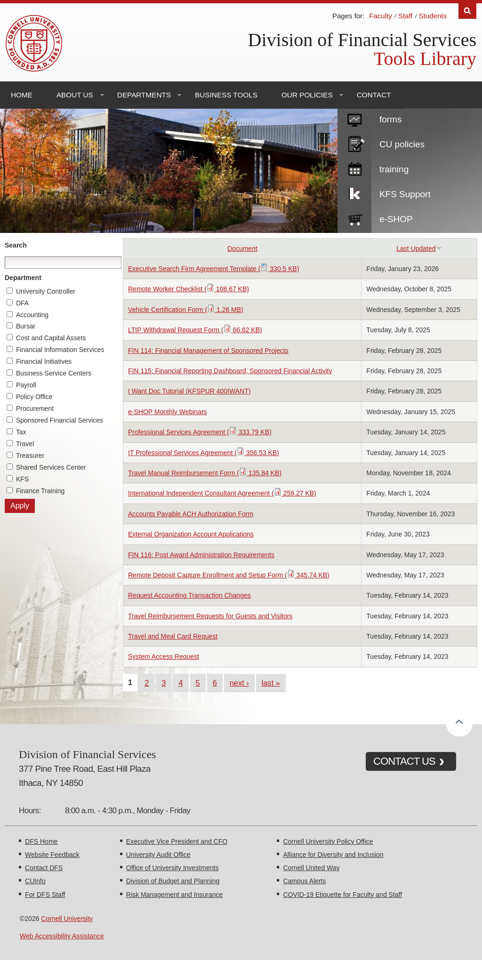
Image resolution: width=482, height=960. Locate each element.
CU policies (402, 144)
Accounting (32, 315)
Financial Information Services (60, 349)
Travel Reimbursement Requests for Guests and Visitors (210, 616)
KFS (22, 479)
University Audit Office (158, 854)
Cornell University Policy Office (328, 841)
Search (16, 245)
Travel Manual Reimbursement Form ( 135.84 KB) (204, 473)
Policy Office (34, 396)
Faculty (380, 16)
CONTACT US (404, 761)
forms (390, 119)
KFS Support (405, 194)
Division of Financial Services (362, 39)
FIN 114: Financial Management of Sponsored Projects (208, 350)
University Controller (45, 291)
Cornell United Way (311, 868)
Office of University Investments (172, 868)
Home (21, 95)
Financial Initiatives (44, 361)
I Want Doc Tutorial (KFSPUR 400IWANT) (189, 391)
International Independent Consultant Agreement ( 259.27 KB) (222, 493)
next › (239, 683)
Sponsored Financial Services (59, 420)
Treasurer (30, 455)
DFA (22, 303)
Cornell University (67, 918)
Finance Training (40, 491)
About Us (74, 95)
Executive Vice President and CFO (176, 841)
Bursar (25, 326)
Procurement (35, 408)
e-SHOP (396, 219)
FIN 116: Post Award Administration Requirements (201, 555)
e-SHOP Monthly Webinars (167, 412)
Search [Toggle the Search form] (467, 11)
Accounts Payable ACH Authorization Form (190, 514)
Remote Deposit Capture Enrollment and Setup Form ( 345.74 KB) (228, 575)
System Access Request (163, 656)
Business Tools (226, 95)
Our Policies (307, 95)
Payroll (26, 385)
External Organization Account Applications (191, 534)
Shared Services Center (51, 467)
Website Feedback (52, 854)
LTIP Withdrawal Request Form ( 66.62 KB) (195, 330)
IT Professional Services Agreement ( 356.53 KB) (203, 452)
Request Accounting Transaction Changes (189, 595)
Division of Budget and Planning (172, 881)
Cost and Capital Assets (51, 338)
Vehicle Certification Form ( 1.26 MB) (185, 309)
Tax (21, 432)
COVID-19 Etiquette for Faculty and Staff (342, 894)
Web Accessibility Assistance (62, 936)
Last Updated (419, 248)
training (394, 169)
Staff (405, 16)
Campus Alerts (304, 881)
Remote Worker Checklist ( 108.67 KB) (188, 289)
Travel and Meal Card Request (172, 636)
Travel (25, 444)
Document (242, 248)
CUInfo (35, 881)
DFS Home (41, 841)
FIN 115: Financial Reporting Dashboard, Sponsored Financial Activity (230, 371)
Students (433, 16)
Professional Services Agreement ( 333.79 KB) (200, 432)
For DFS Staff (45, 894)
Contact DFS (44, 868)
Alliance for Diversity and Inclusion (333, 854)
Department (23, 277)
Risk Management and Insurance (174, 894)
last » (271, 683)
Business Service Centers (53, 373)
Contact (374, 95)
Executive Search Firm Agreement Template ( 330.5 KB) (213, 268)
